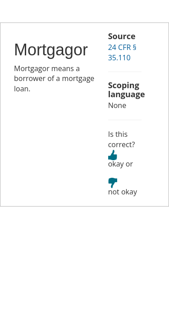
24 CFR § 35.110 (122, 52)
